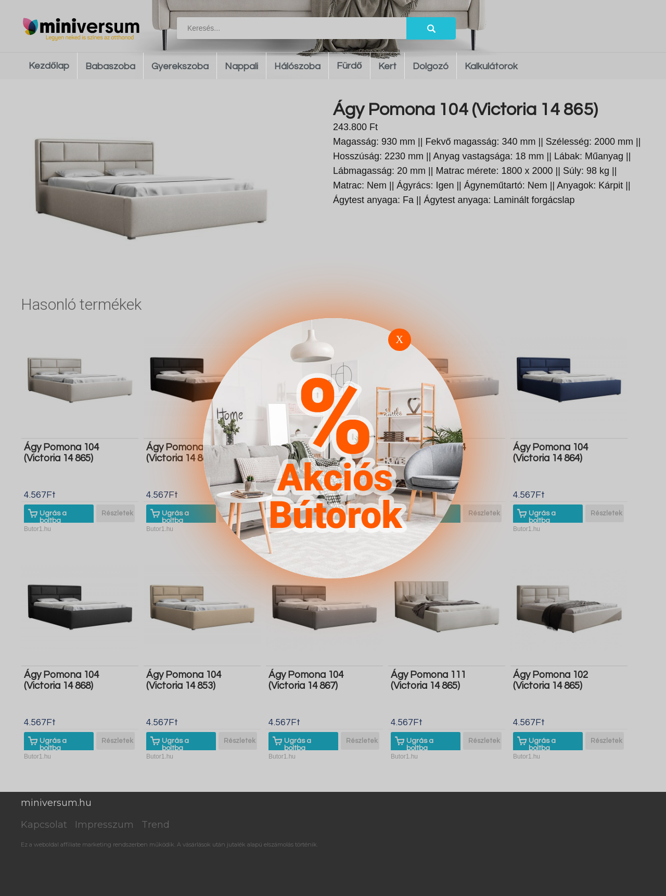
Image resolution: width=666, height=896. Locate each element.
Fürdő (349, 66)
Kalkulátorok (491, 66)
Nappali (241, 66)
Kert (387, 66)
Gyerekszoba (180, 66)
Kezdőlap (49, 66)
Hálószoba (297, 66)
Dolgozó (431, 66)
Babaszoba (110, 66)
